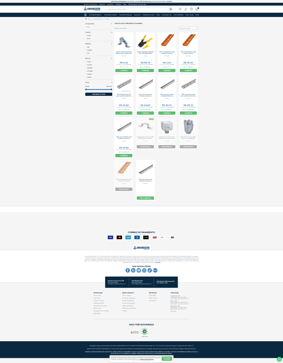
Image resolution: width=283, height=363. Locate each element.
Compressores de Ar (148, 15)
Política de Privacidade (129, 308)
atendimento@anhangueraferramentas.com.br (141, 283)
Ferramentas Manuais (125, 15)
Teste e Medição (178, 15)
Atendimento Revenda (100, 306)
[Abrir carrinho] (197, 9)
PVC (88, 53)
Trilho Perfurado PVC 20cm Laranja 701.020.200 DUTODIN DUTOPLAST (124, 181)
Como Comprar (126, 295)
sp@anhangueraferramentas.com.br (178, 309)
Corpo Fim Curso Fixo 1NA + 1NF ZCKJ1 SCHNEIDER (188, 137)
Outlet (197, 15)
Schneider (90, 71)
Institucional (98, 293)
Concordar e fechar (167, 358)
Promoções (152, 300)
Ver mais (157, 262)
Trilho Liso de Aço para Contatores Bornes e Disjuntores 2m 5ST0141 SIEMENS (145, 182)
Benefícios (153, 293)
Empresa (102, 4)
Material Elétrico (98, 19)
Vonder (89, 77)
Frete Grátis (152, 295)
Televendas (174, 293)
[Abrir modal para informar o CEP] (180, 9)
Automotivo (137, 15)
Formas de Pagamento (128, 298)
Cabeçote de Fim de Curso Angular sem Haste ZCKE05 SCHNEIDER (167, 138)
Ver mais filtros (98, 94)
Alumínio (89, 50)
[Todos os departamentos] (85, 15)
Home (89, 19)
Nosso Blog (97, 313)
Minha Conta (97, 308)
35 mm (89, 35)
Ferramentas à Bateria (110, 15)
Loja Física (110, 4)
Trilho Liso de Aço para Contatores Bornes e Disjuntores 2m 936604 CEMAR (145, 97)
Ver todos (173, 311)
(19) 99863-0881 (162, 283)
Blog (124, 4)
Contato (124, 311)
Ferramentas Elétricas (95, 15)
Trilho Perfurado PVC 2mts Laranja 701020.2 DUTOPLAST (188, 53)
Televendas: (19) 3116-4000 (178, 297)
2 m (88, 27)
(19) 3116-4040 (137, 282)
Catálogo (118, 4)
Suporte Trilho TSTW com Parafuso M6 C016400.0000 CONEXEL (124, 53)
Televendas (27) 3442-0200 (178, 302)
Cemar (89, 61)
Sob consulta (145, 198)
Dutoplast (89, 68)
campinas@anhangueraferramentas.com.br (179, 298)
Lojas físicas (97, 298)
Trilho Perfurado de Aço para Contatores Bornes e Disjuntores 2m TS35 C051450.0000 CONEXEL (188, 97)
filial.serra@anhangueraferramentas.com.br (179, 303)
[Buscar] (170, 9)
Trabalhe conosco (99, 300)
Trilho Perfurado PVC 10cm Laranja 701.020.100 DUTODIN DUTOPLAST (167, 53)
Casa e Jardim (189, 15)
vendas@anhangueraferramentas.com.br (116, 283)
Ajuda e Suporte (128, 293)
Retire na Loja (153, 298)
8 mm (88, 38)
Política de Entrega (127, 306)
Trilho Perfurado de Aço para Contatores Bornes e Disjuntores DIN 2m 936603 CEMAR (124, 97)
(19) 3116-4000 (113, 282)
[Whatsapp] (279, 359)
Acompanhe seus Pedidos (101, 311)
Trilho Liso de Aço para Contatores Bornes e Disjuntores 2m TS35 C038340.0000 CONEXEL (166, 97)
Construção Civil (166, 15)
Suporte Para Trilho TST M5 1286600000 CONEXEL (145, 137)
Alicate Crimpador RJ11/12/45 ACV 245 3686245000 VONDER (145, 53)
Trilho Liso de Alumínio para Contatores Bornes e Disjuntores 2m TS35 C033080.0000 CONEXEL (124, 139)
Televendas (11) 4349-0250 (178, 307)
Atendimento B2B (99, 303)
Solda (158, 15)
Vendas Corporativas (90, 4)
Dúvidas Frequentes (128, 300)
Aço (88, 47)
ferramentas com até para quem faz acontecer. (141, 1)
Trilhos (107, 19)
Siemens (89, 74)
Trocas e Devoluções (128, 303)
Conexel (89, 64)
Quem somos (97, 295)
